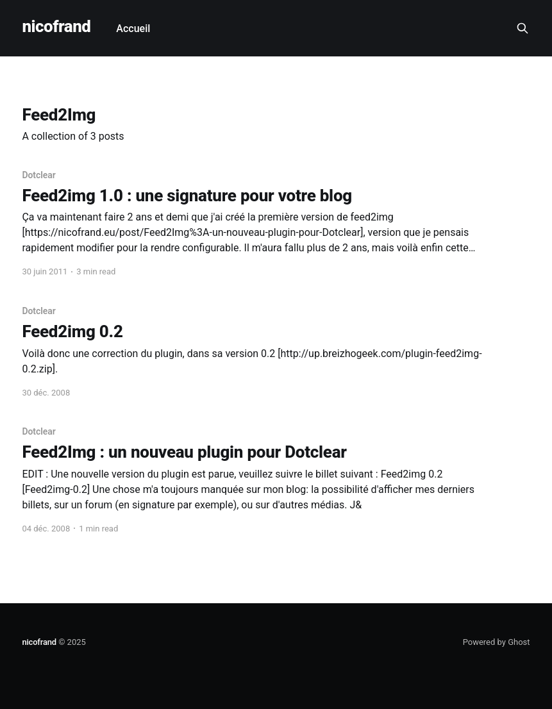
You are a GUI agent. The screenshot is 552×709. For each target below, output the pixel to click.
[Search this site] (522, 28)
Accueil (133, 28)
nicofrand (56, 26)
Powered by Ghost (496, 642)
